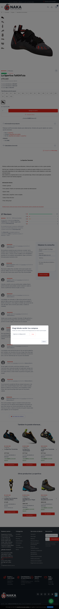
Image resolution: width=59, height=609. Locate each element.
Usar (33, 334)
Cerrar (44, 341)
